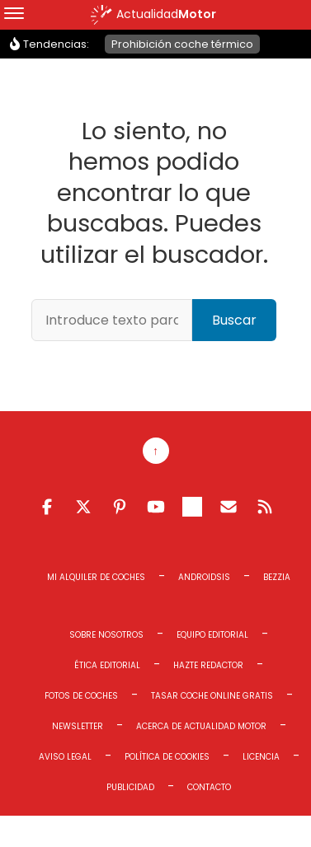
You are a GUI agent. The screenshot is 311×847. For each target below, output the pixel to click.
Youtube (156, 507)
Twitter (83, 507)
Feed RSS (265, 507)
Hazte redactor (208, 665)
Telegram (192, 507)
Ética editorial (107, 665)
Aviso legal (65, 757)
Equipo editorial (212, 635)
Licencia (261, 757)
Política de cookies (167, 757)
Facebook (47, 507)
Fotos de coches (81, 696)
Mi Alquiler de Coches (96, 577)
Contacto (209, 787)
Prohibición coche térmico (182, 44)
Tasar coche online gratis (212, 696)
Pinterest (120, 507)
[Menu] (14, 15)
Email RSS (228, 507)
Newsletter (77, 726)
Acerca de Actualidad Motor (201, 726)
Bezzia (276, 577)
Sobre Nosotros (106, 635)
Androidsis (204, 577)
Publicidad (130, 787)
